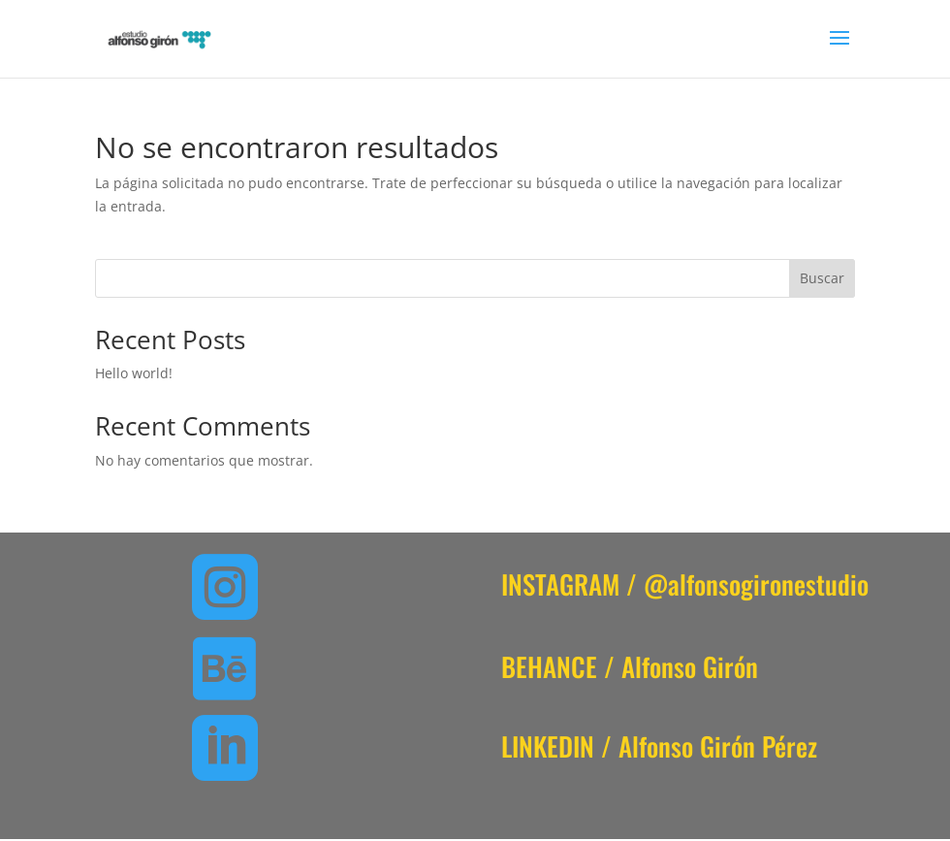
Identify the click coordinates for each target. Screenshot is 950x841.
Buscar (822, 278)
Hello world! (134, 373)
